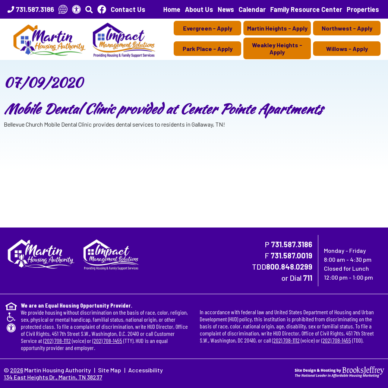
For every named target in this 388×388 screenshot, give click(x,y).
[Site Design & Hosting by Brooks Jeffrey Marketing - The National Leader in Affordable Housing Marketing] (339, 371)
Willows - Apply (347, 48)
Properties (363, 9)
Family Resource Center (306, 9)
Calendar (252, 9)
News (226, 9)
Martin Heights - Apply (277, 28)
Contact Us (128, 9)
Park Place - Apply (208, 48)
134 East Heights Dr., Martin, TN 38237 (53, 377)
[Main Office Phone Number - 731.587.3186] (30, 9)
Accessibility (145, 369)
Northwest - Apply (347, 28)
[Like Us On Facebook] (101, 9)
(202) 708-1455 (107, 340)
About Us (199, 9)
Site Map (109, 369)
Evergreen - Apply (207, 28)
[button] (89, 9)
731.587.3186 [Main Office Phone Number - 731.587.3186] (291, 244)
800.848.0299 (289, 266)
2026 (16, 369)
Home (171, 9)
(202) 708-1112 (57, 340)
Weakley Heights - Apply (277, 48)
